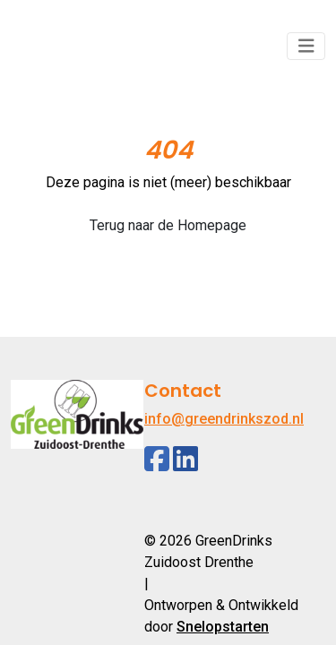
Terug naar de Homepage (168, 225)
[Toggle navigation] (306, 46)
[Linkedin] (185, 459)
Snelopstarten (223, 626)
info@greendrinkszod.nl (224, 418)
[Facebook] (156, 459)
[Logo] (77, 46)
